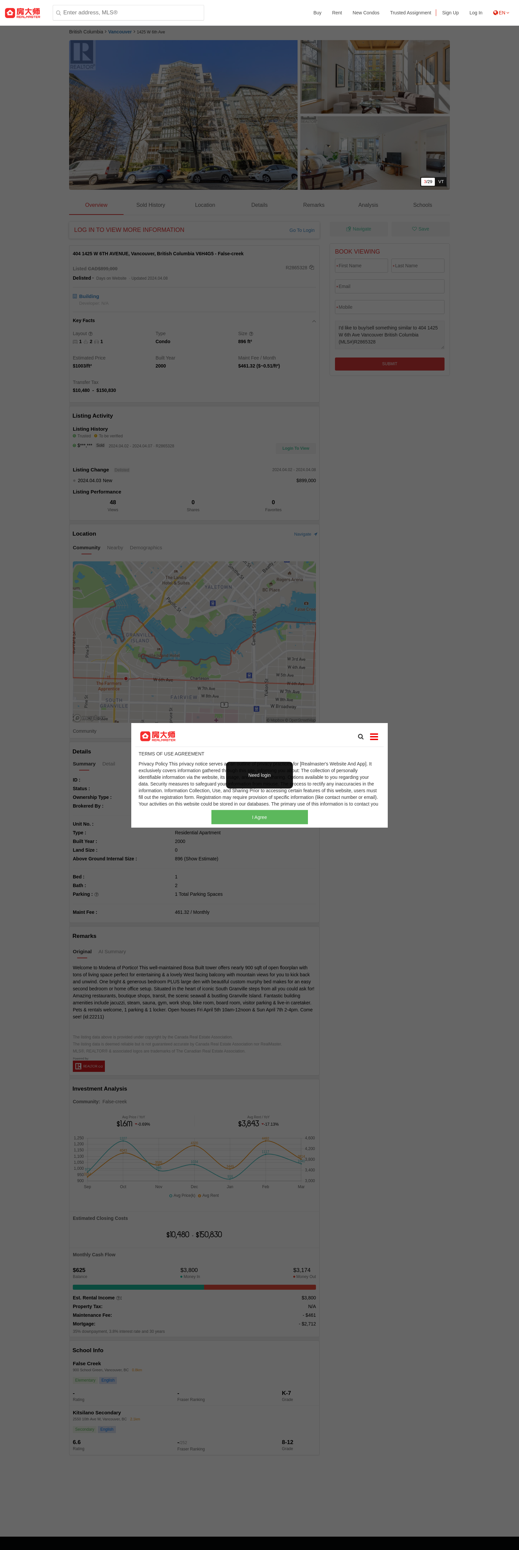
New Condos (366, 12)
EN (501, 12)
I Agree (259, 817)
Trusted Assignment (410, 12)
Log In (476, 12)
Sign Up (450, 12)
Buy (317, 12)
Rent (337, 12)
